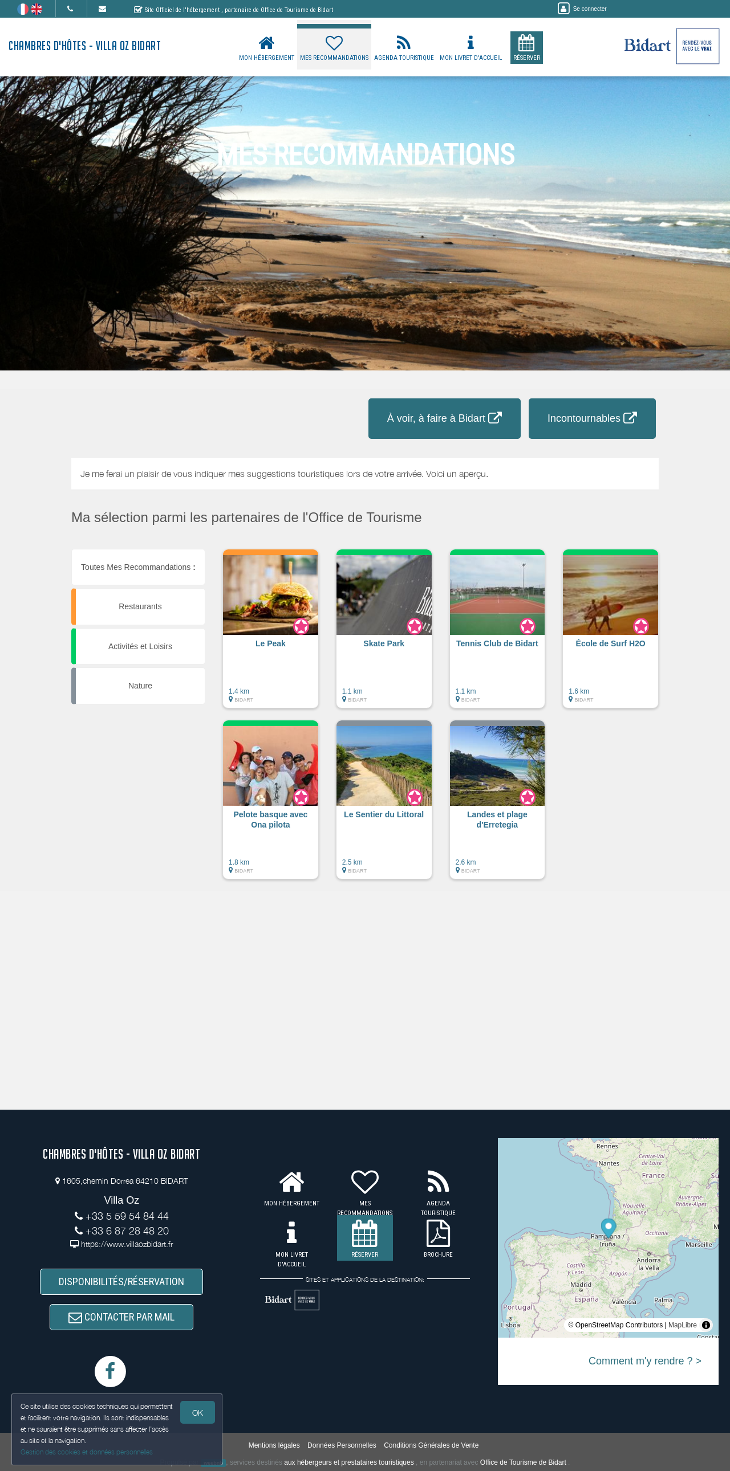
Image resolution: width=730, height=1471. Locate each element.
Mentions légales (274, 1445)
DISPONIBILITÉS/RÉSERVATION (121, 1282)
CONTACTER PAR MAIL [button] (121, 1317)
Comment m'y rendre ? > (645, 1361)
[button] (270, 634)
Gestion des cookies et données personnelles (87, 1452)
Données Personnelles (341, 1445)
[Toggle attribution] (706, 1325)
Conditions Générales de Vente (431, 1445)
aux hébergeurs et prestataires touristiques (348, 1462)
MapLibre (682, 1325)
